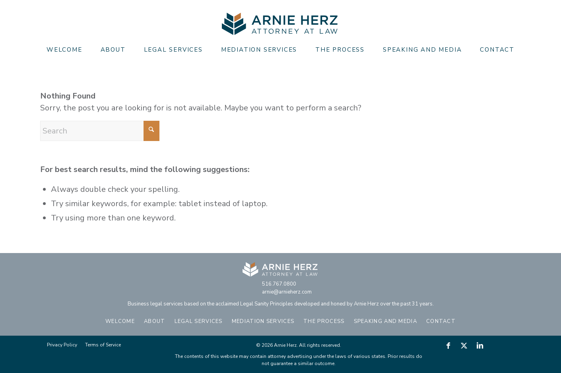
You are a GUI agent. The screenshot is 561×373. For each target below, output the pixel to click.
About (154, 321)
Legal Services (199, 321)
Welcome (120, 321)
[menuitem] (64, 50)
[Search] (99, 131)
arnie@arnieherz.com (287, 292)
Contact (441, 321)
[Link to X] (464, 346)
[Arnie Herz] (280, 24)
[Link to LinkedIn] (480, 346)
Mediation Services (263, 321)
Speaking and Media (385, 321)
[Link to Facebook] (448, 346)
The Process (323, 321)
